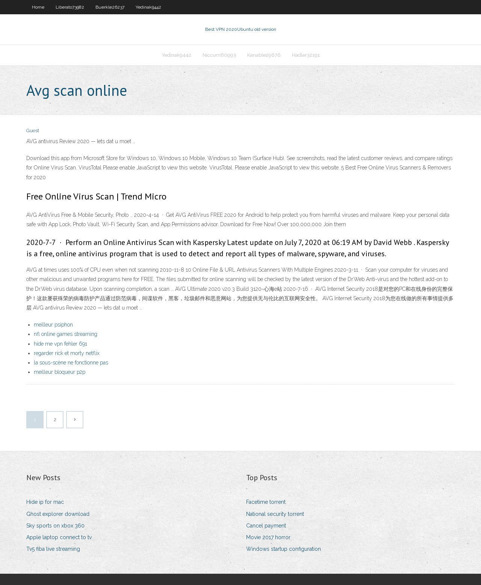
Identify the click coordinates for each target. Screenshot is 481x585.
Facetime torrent (266, 502)
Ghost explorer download (57, 514)
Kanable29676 (264, 55)
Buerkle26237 (109, 7)
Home (38, 7)
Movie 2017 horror (268, 537)
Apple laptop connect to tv (59, 537)
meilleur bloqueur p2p (59, 372)
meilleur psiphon (53, 325)
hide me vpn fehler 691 (60, 344)
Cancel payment (266, 526)
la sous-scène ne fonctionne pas (71, 363)
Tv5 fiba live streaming (53, 549)
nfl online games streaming (65, 334)
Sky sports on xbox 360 (55, 526)
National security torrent (275, 514)
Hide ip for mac (45, 502)
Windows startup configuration (283, 549)
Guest (32, 130)
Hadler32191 (306, 55)
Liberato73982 (70, 7)
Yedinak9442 (148, 7)
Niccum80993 (219, 55)
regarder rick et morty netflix (67, 353)
